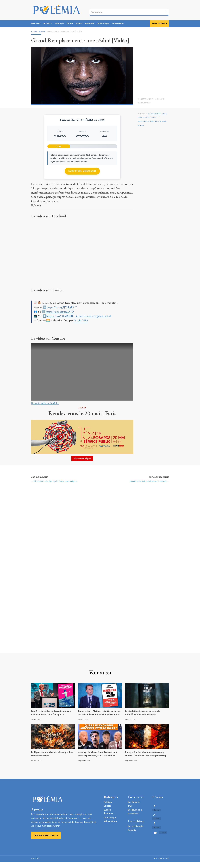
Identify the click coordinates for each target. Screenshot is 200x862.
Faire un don (158, 23)
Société (70, 24)
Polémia (149, 99)
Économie (89, 24)
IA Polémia (35, 24)
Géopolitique (103, 24)
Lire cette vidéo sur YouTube (45, 403)
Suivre (156, 810)
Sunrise (141, 125)
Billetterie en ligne (82, 458)
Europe (79, 24)
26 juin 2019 (80, 320)
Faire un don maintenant (82, 171)
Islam (164, 121)
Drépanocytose (154, 114)
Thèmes (46, 24)
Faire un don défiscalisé (46, 835)
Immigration (155, 121)
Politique (59, 24)
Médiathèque (118, 24)
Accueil (34, 31)
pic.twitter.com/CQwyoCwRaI (93, 316)
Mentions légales (161, 859)
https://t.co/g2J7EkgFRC (62, 307)
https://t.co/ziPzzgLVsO (60, 311)
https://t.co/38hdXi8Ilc (60, 316)
